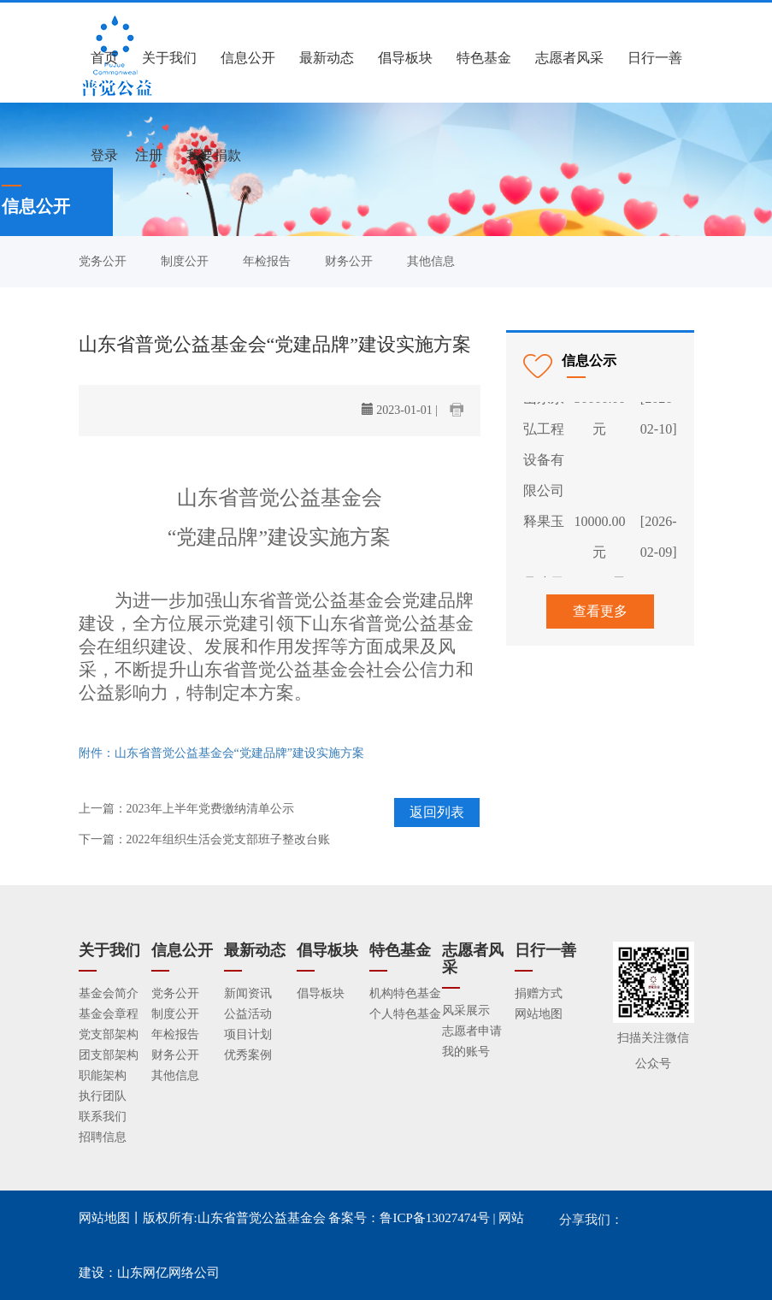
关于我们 (169, 57)
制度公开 (185, 261)
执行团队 (103, 1096)
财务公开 (349, 261)
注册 (148, 155)
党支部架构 (108, 1034)
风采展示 (466, 1010)
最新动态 (326, 57)
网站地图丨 (111, 1218)
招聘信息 (103, 1137)
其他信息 (431, 261)
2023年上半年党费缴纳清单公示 (210, 808)
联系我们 (103, 1116)
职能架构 (103, 1075)
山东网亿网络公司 (168, 1272)
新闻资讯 (248, 993)
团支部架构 (108, 1055)
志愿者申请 (472, 1031)
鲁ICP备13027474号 (434, 1218)
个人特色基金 (405, 1014)
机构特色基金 (405, 993)
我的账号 (466, 1051)
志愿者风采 (569, 57)
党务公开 (103, 261)
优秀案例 (248, 1055)
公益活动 (248, 1014)
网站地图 (539, 1014)
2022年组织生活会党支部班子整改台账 (228, 839)
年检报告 (267, 261)
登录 (104, 155)
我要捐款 (213, 155)
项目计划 (248, 1034)
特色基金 (484, 57)
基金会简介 (108, 993)
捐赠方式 (539, 993)
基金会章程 (108, 1014)
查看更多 (600, 611)
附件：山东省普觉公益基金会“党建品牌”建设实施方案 (221, 753)
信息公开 (248, 57)
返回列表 (437, 812)
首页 (104, 57)
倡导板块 (405, 57)
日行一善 (655, 57)
